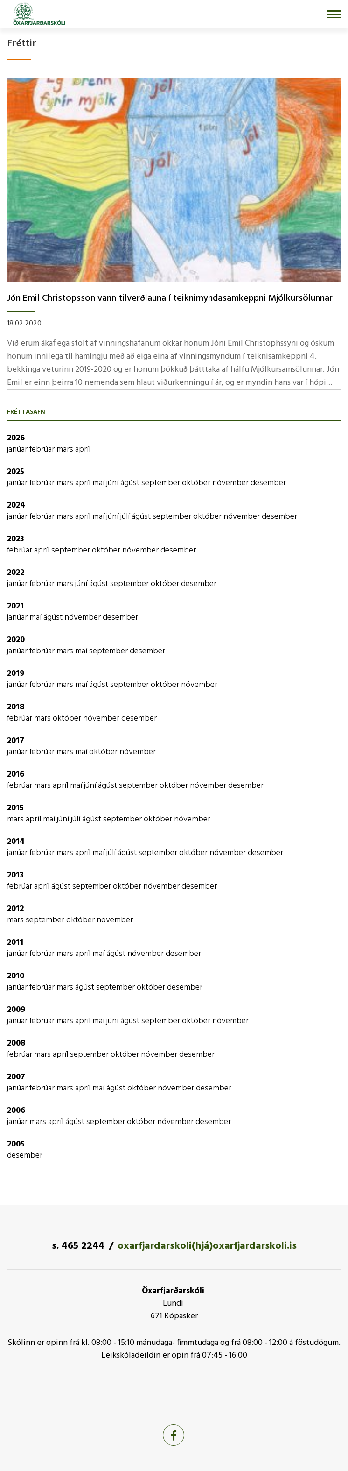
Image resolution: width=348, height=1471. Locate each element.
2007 (16, 1077)
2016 (15, 774)
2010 (15, 976)
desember (268, 483)
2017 (15, 741)
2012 (15, 909)
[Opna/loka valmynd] (334, 14)
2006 (16, 1110)
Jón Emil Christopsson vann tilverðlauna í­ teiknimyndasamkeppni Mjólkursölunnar (170, 298)
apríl (82, 449)
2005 (16, 1144)
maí (99, 483)
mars (65, 449)
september (161, 483)
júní (113, 483)
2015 (15, 808)
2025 (15, 472)
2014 (16, 842)
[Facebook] (173, 1435)
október (197, 483)
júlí (126, 516)
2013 (15, 875)
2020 (16, 640)
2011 (15, 942)
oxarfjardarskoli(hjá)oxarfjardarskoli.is (207, 1246)
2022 (15, 573)
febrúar (42, 449)
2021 (15, 606)
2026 (16, 438)
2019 (15, 673)
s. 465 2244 (78, 1246)
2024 (16, 505)
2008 (16, 1043)
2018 (15, 707)
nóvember (231, 483)
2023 (15, 539)
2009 (16, 1010)
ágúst (130, 483)
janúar (18, 449)
